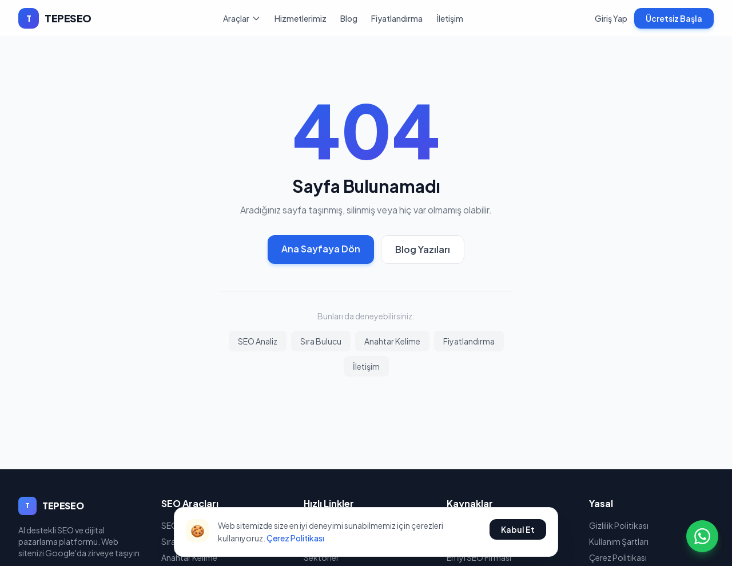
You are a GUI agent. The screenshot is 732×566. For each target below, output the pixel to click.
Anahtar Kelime (392, 341)
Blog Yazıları (422, 249)
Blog (348, 18)
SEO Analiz (257, 341)
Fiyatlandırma (397, 18)
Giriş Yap (611, 18)
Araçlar (242, 18)
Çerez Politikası (295, 538)
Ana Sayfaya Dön (320, 249)
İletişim (449, 18)
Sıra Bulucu (320, 341)
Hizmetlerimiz (300, 18)
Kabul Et (518, 529)
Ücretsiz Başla (674, 18)
